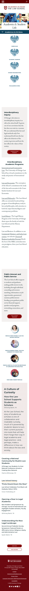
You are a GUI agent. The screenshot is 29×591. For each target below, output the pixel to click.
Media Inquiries (14, 549)
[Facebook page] (10, 586)
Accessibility (14, 580)
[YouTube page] (15, 586)
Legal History (6, 216)
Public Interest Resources (14, 316)
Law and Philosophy (8, 198)
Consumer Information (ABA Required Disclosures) (14, 578)
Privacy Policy (14, 576)
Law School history (9, 481)
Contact (14, 571)
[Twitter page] (12, 586)
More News (14, 545)
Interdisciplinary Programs (14, 152)
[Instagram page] (19, 586)
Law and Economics (8, 183)
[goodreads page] (17, 586)
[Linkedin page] (14, 586)
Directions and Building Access (14, 574)
